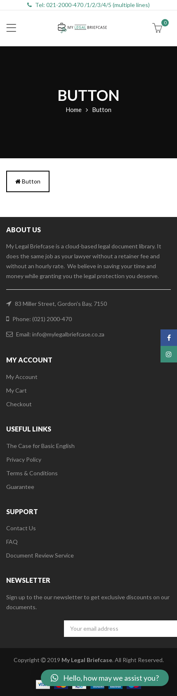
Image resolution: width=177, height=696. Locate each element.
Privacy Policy (23, 459)
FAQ (12, 541)
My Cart (16, 390)
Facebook (169, 337)
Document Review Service (40, 555)
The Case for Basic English (40, 445)
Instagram (169, 354)
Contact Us (21, 528)
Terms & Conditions (32, 473)
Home (74, 109)
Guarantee (20, 486)
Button (27, 181)
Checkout (19, 404)
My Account (22, 376)
